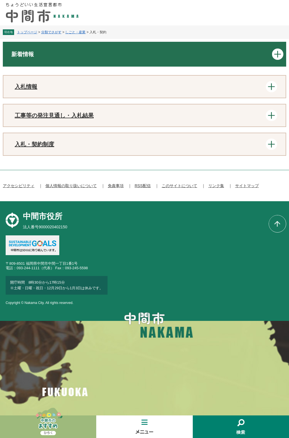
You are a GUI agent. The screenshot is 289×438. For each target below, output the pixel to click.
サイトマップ (247, 185)
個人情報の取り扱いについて (71, 185)
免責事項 (116, 185)
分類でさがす (51, 32)
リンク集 (216, 185)
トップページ (27, 32)
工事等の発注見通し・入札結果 (54, 115)
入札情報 (26, 87)
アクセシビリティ (18, 185)
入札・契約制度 (34, 144)
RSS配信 (143, 185)
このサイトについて (179, 185)
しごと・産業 (75, 32)
